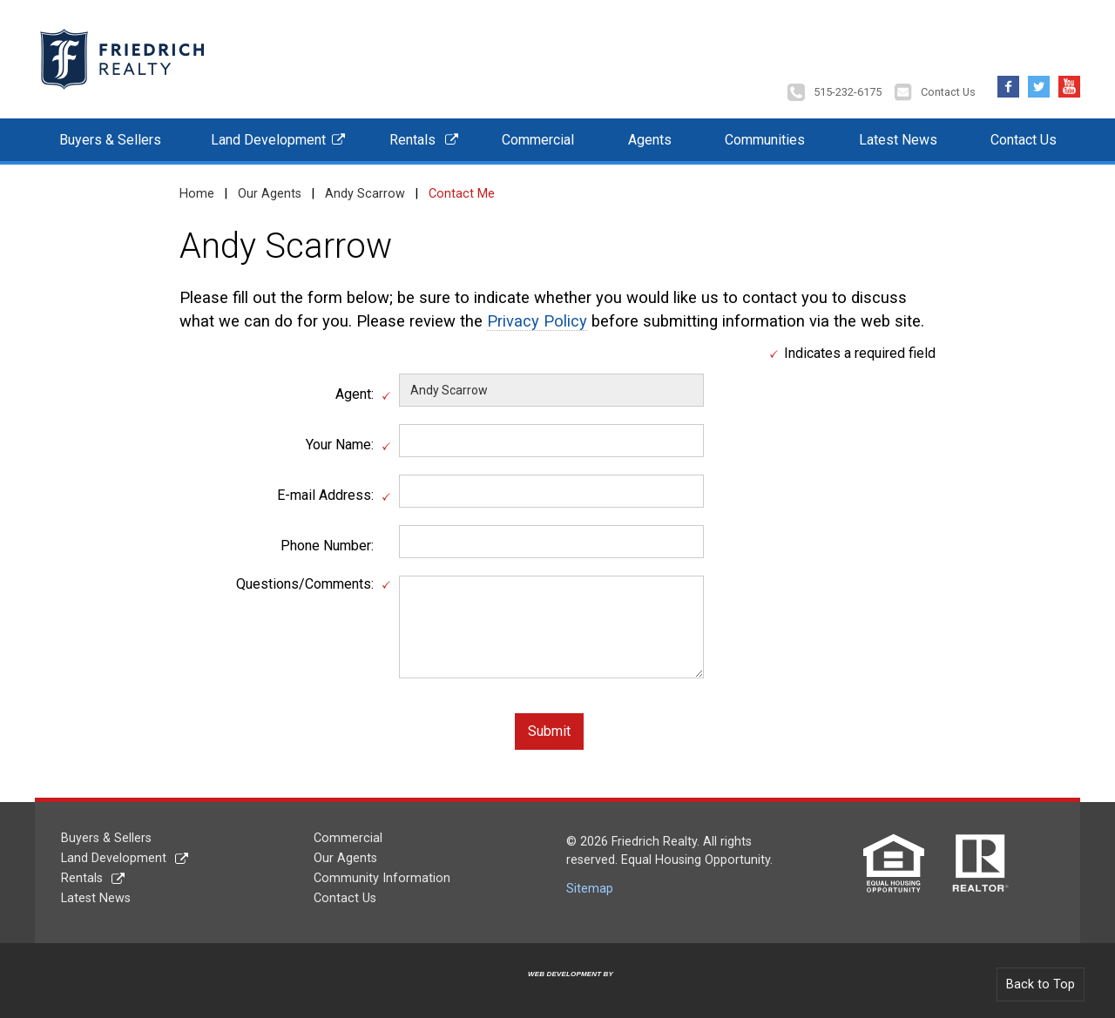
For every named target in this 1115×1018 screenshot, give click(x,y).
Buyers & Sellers (110, 138)
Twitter (1039, 80)
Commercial (538, 138)
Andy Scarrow (365, 192)
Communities (765, 138)
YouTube (1069, 80)
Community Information (382, 876)
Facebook (1008, 80)
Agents (650, 138)
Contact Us (948, 91)
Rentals (412, 138)
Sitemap (589, 887)
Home (196, 192)
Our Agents (269, 192)
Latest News (898, 138)
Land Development (268, 138)
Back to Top (1040, 982)
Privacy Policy (537, 320)
